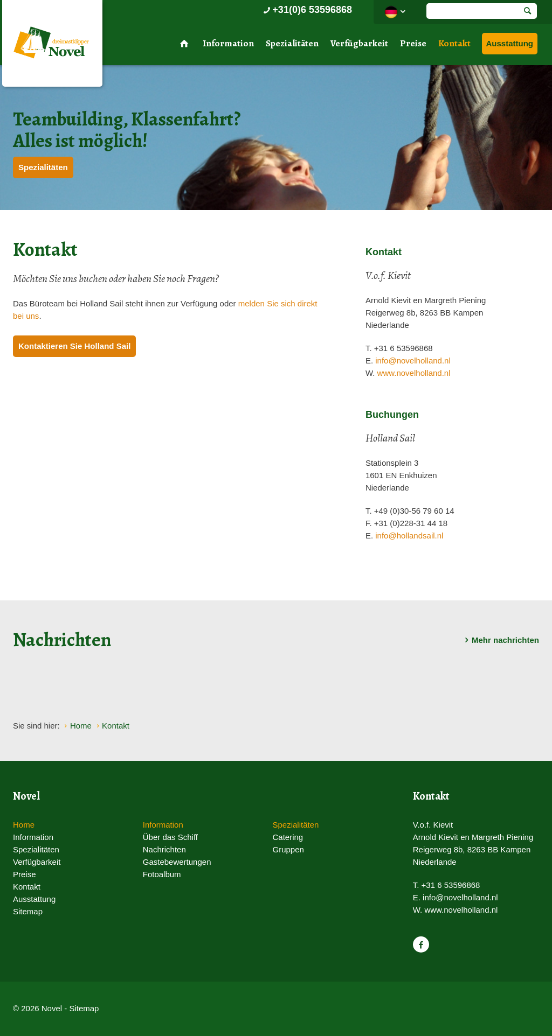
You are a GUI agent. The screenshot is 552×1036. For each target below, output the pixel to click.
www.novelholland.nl (414, 372)
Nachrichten (164, 849)
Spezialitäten (292, 43)
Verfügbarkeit (359, 43)
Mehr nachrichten (500, 640)
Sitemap (28, 911)
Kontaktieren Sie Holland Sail (74, 346)
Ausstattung (510, 43)
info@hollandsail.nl (409, 535)
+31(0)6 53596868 (306, 9)
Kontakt (454, 43)
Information (228, 43)
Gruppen (287, 849)
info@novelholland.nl (413, 360)
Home (23, 824)
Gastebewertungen (177, 861)
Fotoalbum (162, 874)
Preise (413, 43)
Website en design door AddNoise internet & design (302, 1009)
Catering (287, 837)
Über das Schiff (170, 837)
